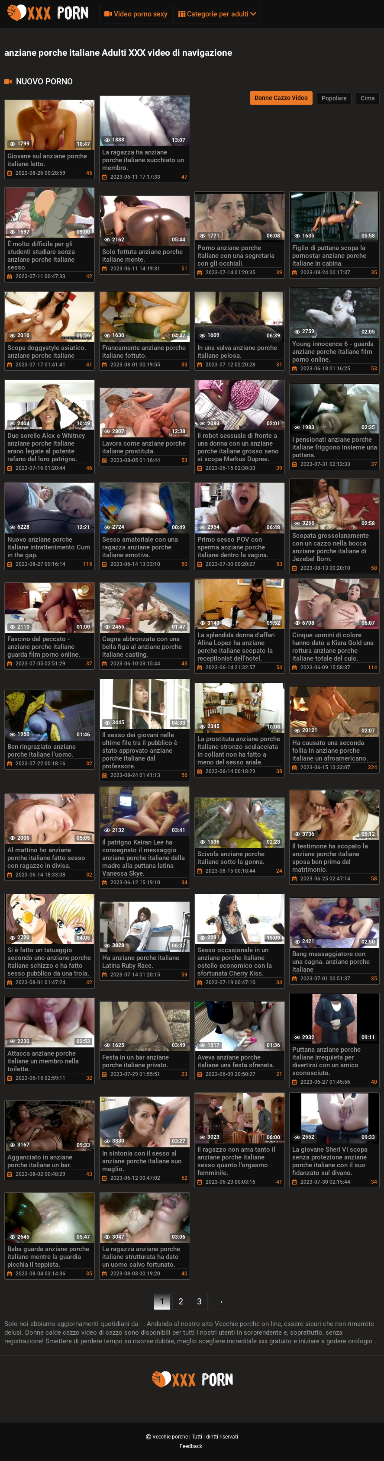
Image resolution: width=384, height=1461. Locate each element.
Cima (368, 98)
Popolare (334, 98)
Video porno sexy (136, 14)
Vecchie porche (170, 1437)
